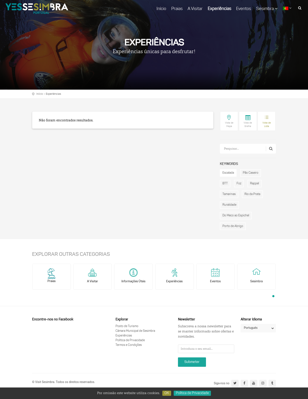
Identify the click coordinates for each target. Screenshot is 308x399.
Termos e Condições (129, 345)
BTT (225, 183)
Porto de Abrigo (232, 226)
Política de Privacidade (130, 340)
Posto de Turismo (127, 326)
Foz (239, 183)
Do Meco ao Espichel (235, 215)
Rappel (254, 183)
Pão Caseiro (250, 173)
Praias (177, 9)
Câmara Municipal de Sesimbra (135, 331)
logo (36, 8)
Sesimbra (267, 8)
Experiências (219, 9)
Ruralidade (229, 205)
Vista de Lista (266, 125)
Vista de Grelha (248, 125)
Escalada (228, 173)
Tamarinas (229, 194)
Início (161, 9)
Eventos (243, 9)
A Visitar (195, 9)
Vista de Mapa (229, 125)
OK (166, 393)
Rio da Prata (252, 194)
